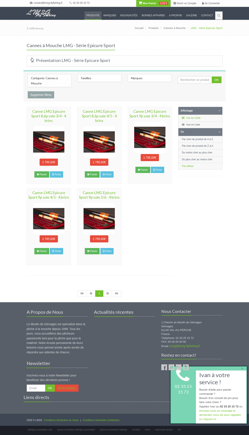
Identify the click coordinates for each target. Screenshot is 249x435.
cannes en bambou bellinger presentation (76, 430)
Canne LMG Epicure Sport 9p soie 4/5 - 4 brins (48, 194)
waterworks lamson (164, 430)
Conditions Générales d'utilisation (101, 420)
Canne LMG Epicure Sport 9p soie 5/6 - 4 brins (99, 194)
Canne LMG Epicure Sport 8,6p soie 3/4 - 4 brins (48, 116)
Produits (92, 15)
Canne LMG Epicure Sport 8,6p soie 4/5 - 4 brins (99, 116)
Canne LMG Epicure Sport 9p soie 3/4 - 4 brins (149, 113)
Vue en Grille (190, 118)
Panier (42, 174)
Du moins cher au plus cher (197, 152)
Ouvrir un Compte (185, 3)
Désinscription (67, 388)
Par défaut (187, 166)
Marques (110, 15)
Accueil (139, 28)
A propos (175, 15)
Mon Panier (153, 3)
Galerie (191, 15)
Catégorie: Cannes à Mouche (44, 80)
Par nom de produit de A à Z (197, 139)
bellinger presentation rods (40, 430)
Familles (86, 78)
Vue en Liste (190, 124)
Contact (207, 15)
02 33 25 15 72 (80, 2)
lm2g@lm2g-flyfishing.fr (185, 346)
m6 (179, 430)
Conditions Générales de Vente (61, 420)
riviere (147, 430)
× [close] (241, 367)
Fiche (56, 174)
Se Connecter (211, 3)
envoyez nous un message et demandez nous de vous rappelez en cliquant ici (219, 415)
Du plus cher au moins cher (197, 159)
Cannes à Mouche (175, 28)
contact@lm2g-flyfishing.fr (46, 2)
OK (216, 79)
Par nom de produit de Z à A (197, 145)
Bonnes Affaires (153, 15)
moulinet (136, 430)
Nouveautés (129, 15)
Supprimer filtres (41, 95)
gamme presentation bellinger (113, 430)
